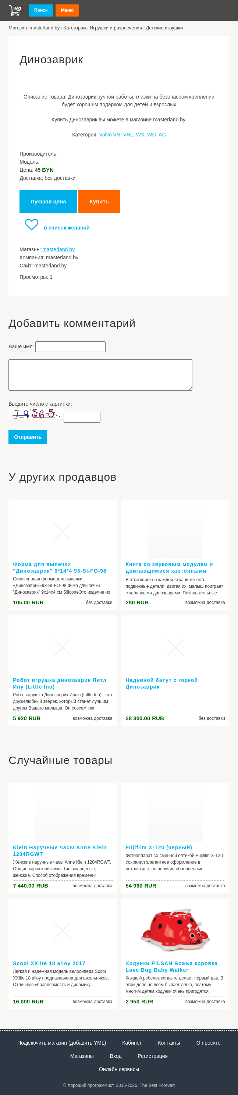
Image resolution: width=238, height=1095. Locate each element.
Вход (116, 1056)
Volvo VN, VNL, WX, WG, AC (132, 135)
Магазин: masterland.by (34, 28)
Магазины (82, 1056)
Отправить (28, 437)
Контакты (169, 1043)
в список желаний (54, 228)
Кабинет (132, 1043)
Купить (99, 201)
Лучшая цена (48, 201)
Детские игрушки (164, 28)
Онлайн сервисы (119, 1069)
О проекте (208, 1043)
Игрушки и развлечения (116, 28)
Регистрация (153, 1056)
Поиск (40, 10)
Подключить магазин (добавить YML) (61, 1043)
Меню (67, 10)
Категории (75, 28)
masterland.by (58, 249)
